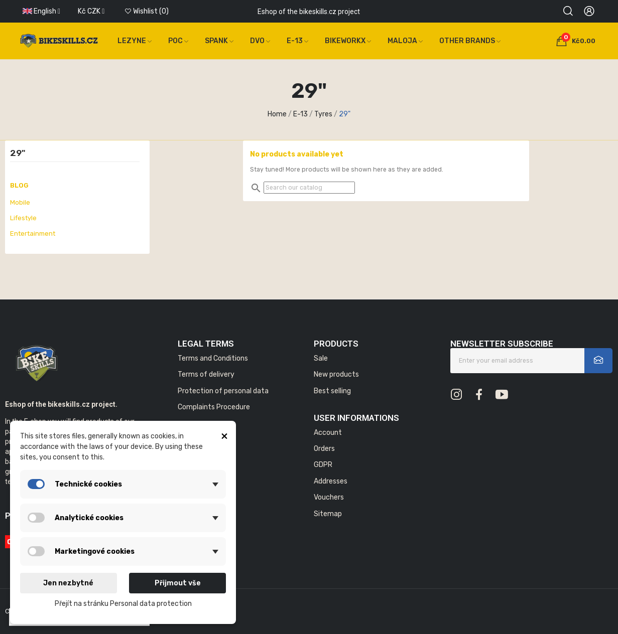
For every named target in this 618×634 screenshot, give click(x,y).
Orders (324, 448)
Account (328, 432)
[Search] (309, 188)
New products (336, 374)
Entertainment (32, 233)
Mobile (20, 202)
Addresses (330, 481)
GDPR (323, 464)
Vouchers (329, 497)
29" (18, 153)
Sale (321, 358)
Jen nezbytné (68, 583)
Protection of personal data (223, 391)
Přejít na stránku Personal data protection (123, 603)
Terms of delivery (206, 374)
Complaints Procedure (214, 407)
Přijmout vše (178, 583)
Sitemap (328, 514)
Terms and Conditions (213, 358)
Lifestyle (23, 218)
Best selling (332, 391)
